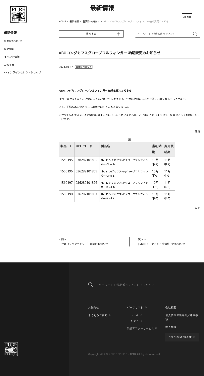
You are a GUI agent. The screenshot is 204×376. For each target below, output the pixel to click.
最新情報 (74, 21)
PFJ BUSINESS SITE (180, 337)
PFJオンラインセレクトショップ (22, 72)
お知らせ (9, 64)
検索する (91, 34)
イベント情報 (12, 56)
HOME (62, 21)
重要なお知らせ (91, 21)
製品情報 (9, 49)
